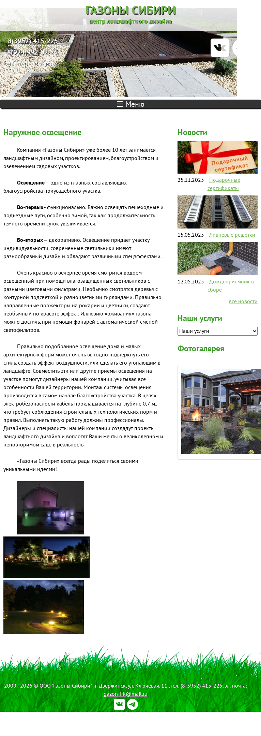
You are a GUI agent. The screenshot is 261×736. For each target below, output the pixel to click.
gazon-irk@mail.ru (126, 693)
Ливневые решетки (232, 234)
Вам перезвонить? (30, 63)
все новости (243, 301)
